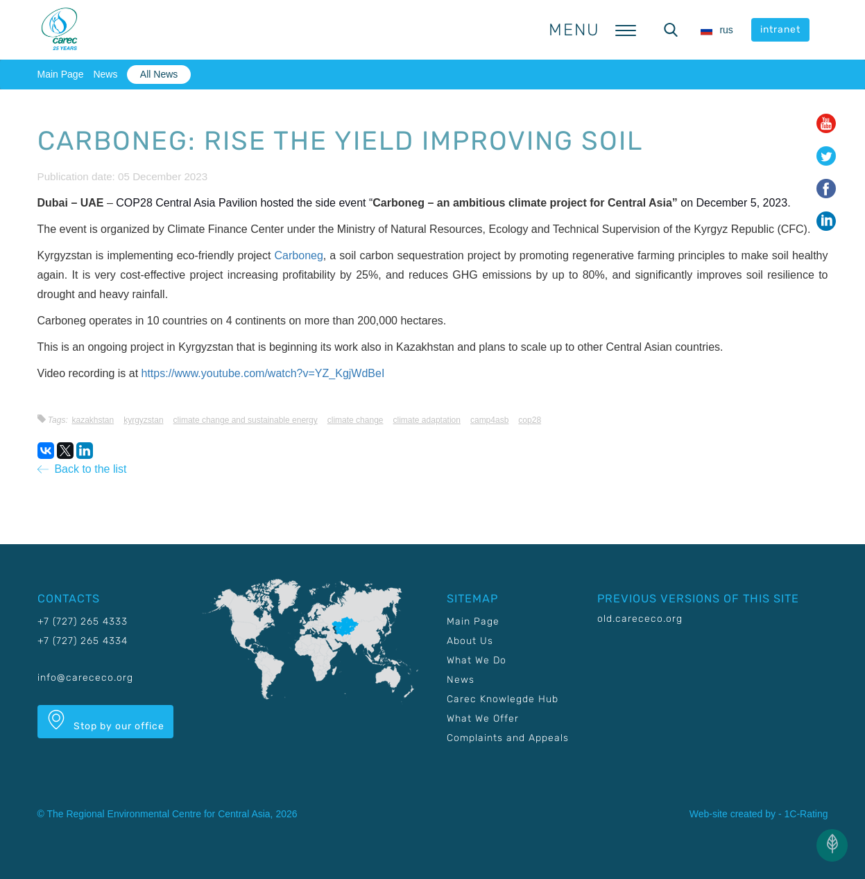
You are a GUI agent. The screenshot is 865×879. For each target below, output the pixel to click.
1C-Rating (806, 813)
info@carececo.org (85, 678)
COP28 (529, 420)
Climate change (355, 420)
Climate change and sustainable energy (245, 420)
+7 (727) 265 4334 (82, 641)
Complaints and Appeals (508, 738)
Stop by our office (105, 721)
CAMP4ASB (489, 420)
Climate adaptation (427, 420)
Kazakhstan (92, 420)
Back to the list (82, 469)
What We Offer (483, 718)
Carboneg (299, 255)
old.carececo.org (640, 619)
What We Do (476, 660)
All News (159, 74)
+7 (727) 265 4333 (82, 621)
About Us (470, 641)
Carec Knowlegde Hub (502, 699)
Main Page (60, 74)
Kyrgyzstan (143, 420)
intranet (780, 29)
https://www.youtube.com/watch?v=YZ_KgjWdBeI (263, 373)
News (105, 74)
